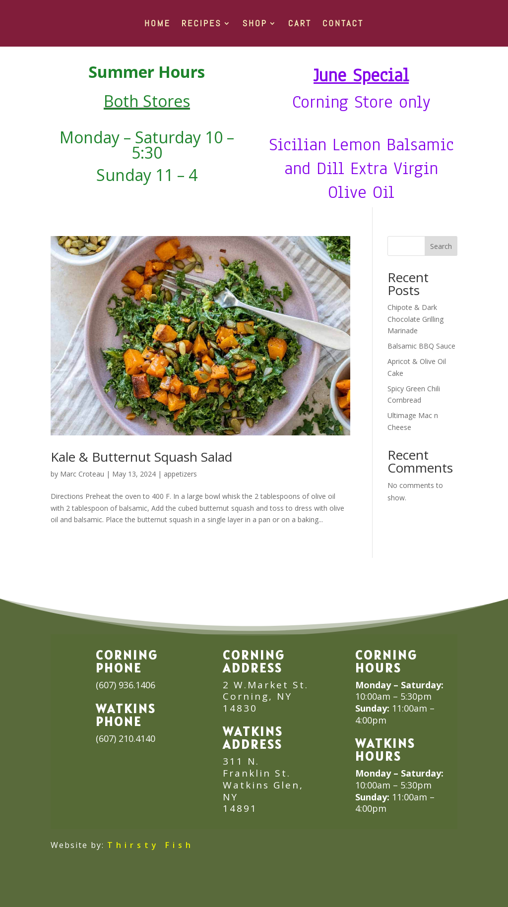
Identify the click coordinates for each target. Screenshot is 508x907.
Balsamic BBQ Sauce (421, 346)
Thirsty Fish (150, 845)
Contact (343, 23)
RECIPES (202, 23)
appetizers (180, 474)
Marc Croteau (82, 474)
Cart (300, 23)
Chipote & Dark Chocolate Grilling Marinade (415, 319)
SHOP (255, 23)
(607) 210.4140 (125, 738)
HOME (157, 23)
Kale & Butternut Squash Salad (141, 457)
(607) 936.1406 (125, 685)
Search (441, 246)
